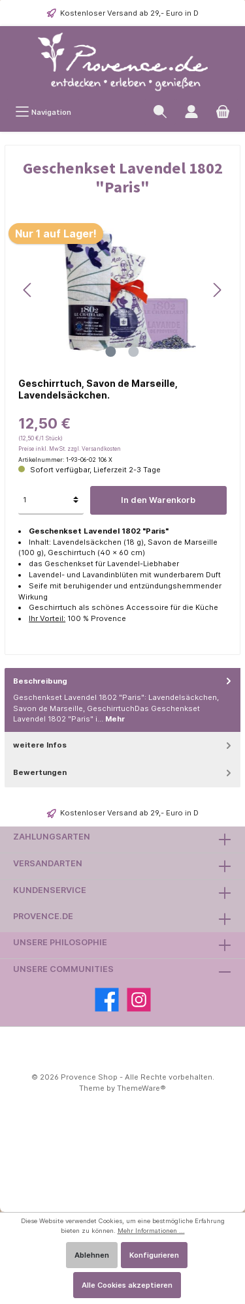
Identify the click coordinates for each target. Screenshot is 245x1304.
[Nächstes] (217, 290)
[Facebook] (107, 999)
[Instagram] (139, 999)
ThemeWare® (141, 1088)
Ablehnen (91, 1255)
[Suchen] (160, 112)
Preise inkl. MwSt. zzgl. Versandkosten (69, 449)
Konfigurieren (154, 1255)
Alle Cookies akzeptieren (127, 1285)
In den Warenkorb (158, 500)
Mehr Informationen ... (151, 1230)
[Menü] (43, 112)
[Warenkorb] (222, 112)
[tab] (122, 700)
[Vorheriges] (28, 290)
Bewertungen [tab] (123, 773)
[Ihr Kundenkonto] (191, 112)
